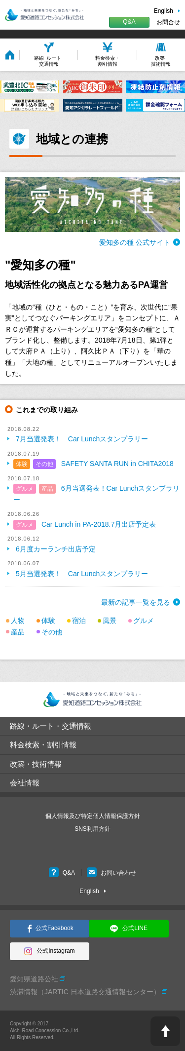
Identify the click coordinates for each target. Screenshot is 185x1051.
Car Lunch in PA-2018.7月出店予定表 (98, 524)
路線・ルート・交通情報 (50, 726)
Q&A (129, 21)
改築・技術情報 (36, 764)
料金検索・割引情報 (43, 744)
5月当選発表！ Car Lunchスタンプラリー (82, 574)
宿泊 (79, 620)
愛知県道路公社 (34, 979)
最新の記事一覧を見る (135, 602)
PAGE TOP (165, 1031)
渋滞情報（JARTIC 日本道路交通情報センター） (85, 992)
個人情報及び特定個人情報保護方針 (92, 816)
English (163, 10)
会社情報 (24, 783)
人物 (18, 620)
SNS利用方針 (92, 828)
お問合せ (168, 22)
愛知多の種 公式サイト (134, 242)
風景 (109, 620)
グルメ (25, 488)
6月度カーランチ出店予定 (56, 549)
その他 (44, 464)
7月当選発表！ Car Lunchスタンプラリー (82, 439)
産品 (47, 488)
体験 (22, 464)
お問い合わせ (111, 872)
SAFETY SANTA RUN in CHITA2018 (117, 463)
